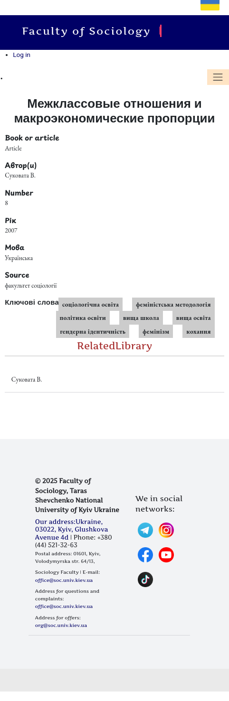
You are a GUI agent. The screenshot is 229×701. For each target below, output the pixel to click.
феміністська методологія (173, 304)
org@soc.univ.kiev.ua (61, 625)
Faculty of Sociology (89, 31)
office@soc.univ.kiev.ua (64, 580)
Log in (21, 54)
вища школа (141, 317)
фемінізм (156, 331)
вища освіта (193, 317)
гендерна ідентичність (92, 331)
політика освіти (83, 317)
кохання (198, 331)
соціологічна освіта (90, 304)
